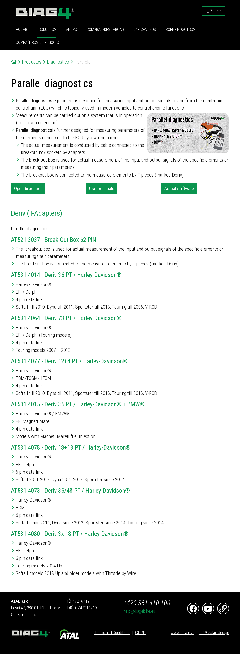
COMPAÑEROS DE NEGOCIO (37, 42)
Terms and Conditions (112, 632)
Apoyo (71, 29)
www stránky (182, 632)
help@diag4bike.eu (139, 611)
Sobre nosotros (180, 29)
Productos (46, 29)
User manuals (101, 188)
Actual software (179, 188)
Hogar (21, 29)
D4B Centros (144, 29)
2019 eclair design (214, 632)
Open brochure (28, 188)
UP (209, 11)
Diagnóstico (58, 62)
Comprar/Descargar (105, 29)
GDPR (140, 632)
